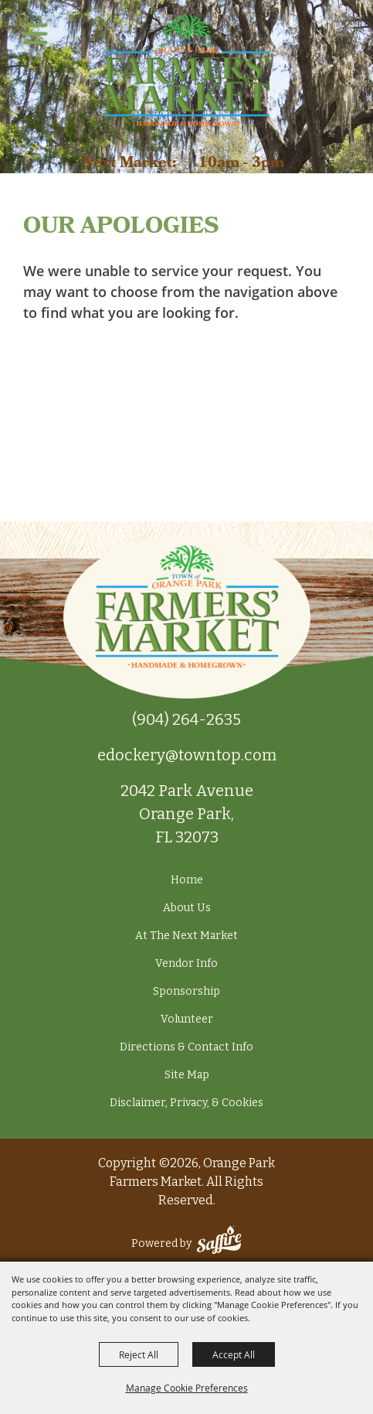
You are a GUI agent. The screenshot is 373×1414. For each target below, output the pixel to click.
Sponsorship (186, 991)
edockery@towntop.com (186, 755)
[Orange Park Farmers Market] (186, 70)
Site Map (186, 1074)
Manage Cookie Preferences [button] (187, 1388)
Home (187, 879)
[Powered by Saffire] (219, 1243)
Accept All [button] (233, 1354)
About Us (187, 907)
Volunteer (187, 1019)
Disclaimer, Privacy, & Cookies (186, 1102)
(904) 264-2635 (186, 719)
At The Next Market (186, 935)
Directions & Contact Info (186, 1047)
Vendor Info (186, 963)
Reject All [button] (138, 1354)
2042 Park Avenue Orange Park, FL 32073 (186, 813)
